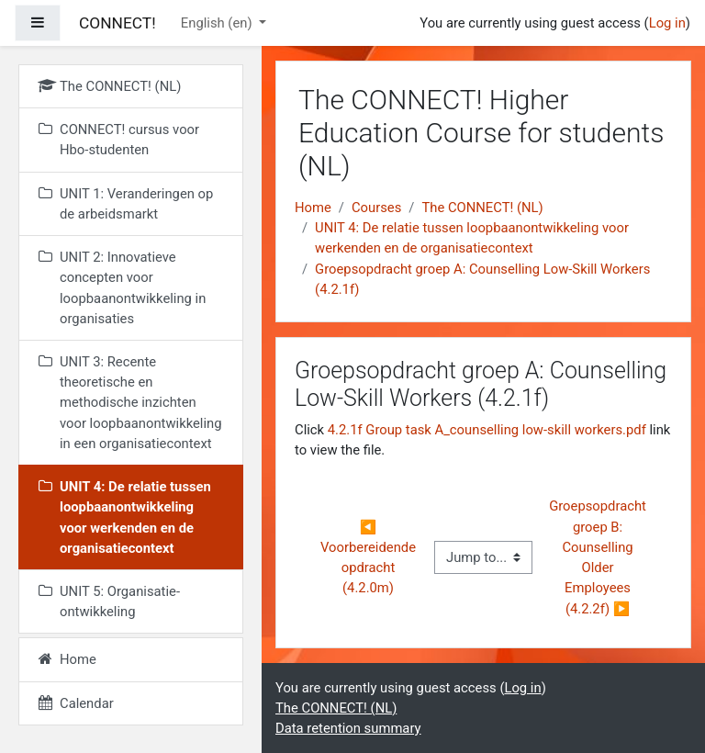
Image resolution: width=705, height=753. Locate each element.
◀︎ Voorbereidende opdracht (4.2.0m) (370, 558)
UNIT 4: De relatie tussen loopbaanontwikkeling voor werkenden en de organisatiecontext (472, 237)
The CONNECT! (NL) (482, 207)
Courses (376, 207)
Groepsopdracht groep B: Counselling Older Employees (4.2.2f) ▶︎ (599, 557)
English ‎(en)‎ (218, 23)
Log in (667, 23)
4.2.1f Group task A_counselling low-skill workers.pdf (487, 429)
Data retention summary (348, 728)
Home (313, 207)
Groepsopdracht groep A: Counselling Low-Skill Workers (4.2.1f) (482, 279)
